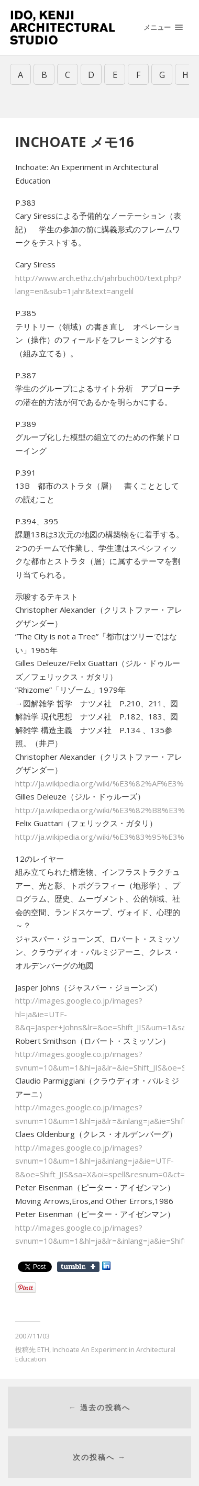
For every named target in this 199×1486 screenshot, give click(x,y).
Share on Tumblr (78, 1267)
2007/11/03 (32, 1336)
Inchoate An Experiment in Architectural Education (95, 1354)
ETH (43, 1349)
